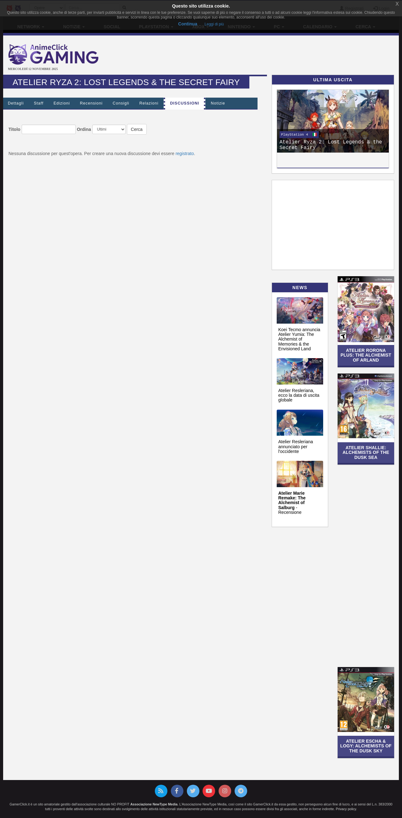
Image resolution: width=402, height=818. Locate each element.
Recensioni (91, 103)
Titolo (14, 129)
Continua (187, 23)
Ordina (84, 129)
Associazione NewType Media (153, 804)
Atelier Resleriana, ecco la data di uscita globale (298, 395)
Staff (39, 103)
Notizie (218, 103)
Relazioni (149, 103)
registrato (185, 153)
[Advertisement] (267, 56)
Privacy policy (346, 809)
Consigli (121, 103)
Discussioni (184, 103)
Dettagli (16, 103)
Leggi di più (214, 24)
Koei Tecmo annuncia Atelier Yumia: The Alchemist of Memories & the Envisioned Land (299, 339)
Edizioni (61, 103)
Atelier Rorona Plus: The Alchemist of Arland (365, 355)
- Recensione (292, 503)
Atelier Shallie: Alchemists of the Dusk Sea (366, 452)
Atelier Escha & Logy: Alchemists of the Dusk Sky (366, 746)
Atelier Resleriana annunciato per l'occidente (295, 446)
